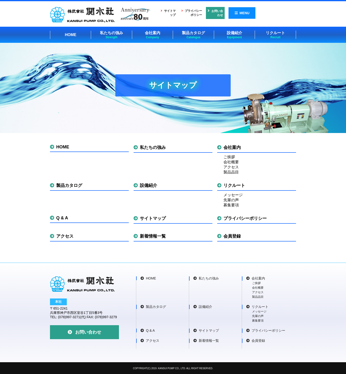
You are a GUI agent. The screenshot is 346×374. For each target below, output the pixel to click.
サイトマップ (176, 12)
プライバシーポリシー (213, 12)
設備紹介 (234, 34)
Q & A (59, 217)
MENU (282, 13)
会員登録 (229, 235)
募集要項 (231, 205)
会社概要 (231, 161)
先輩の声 (231, 199)
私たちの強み (111, 34)
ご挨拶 (229, 156)
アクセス (231, 167)
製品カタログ (193, 34)
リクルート (275, 34)
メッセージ (233, 194)
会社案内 (152, 34)
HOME (70, 34)
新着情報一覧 (150, 235)
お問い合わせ (253, 13)
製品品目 (231, 172)
